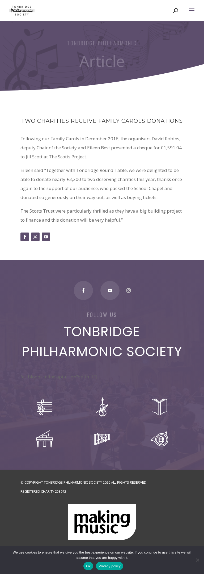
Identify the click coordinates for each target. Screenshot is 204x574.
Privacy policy (110, 566)
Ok (88, 566)
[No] (197, 560)
